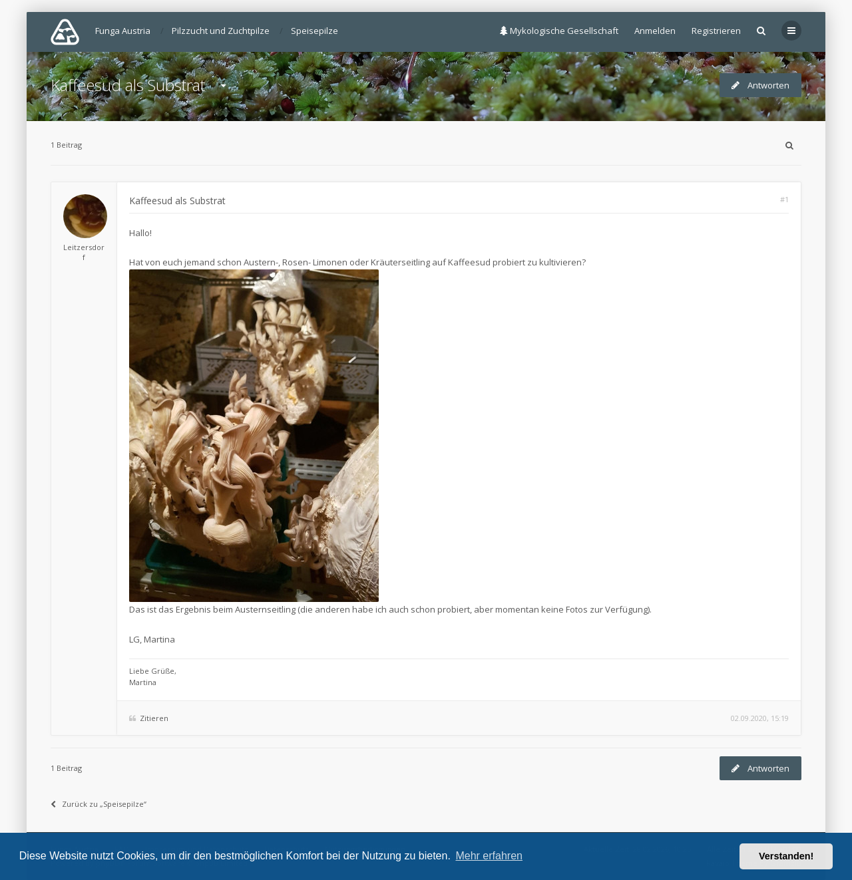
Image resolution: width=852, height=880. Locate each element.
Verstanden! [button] (786, 856)
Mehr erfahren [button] (489, 855)
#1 (784, 199)
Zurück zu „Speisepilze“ (98, 804)
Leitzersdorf (84, 252)
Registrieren (716, 31)
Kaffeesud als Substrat (128, 85)
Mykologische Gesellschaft (559, 31)
